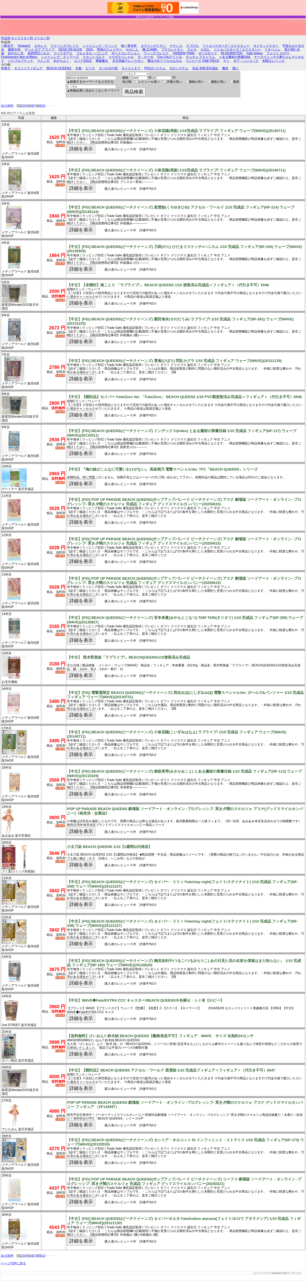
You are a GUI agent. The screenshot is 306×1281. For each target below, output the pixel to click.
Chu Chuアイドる (169, 57)
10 (43, 105)
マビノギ (43, 60)
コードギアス (62, 53)
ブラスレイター (172, 49)
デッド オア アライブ (39, 49)
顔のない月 (16, 53)
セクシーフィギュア (295, 21)
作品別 (5, 38)
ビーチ (90, 68)
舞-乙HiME (149, 49)
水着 (78, 68)
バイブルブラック (20, 60)
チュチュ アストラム (200, 57)
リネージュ (272, 49)
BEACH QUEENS (58, 68)
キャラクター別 (22, 38)
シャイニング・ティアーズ (60, 57)
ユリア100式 (83, 60)
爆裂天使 (14, 49)
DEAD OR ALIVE (70, 49)
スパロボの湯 (108, 68)
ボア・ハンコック (245, 60)
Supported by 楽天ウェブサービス (286, 1273)
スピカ (192, 49)
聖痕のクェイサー (109, 49)
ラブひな (192, 45)
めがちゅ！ (61, 60)
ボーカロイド (207, 53)
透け (235, 68)
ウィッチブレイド (156, 53)
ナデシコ (176, 45)
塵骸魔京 (102, 60)
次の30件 (7, 105)
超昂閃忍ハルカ (39, 53)
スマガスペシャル (121, 57)
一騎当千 (7, 45)
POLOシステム (154, 68)
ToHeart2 (23, 45)
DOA (89, 49)
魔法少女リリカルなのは (164, 60)
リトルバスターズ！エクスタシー (226, 45)
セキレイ (40, 45)
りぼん (205, 49)
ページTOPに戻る (13, 1263)
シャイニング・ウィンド (100, 45)
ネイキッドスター (265, 45)
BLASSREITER (231, 53)
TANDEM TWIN (183, 53)
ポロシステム (178, 68)
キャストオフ (131, 68)
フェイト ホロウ (277, 53)
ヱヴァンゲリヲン (153, 45)
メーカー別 (42, 38)
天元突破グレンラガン (127, 60)
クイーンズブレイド (65, 45)
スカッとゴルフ (94, 57)
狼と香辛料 (129, 45)
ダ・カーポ (145, 57)
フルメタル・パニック (92, 53)
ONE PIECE (210, 60)
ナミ (226, 60)
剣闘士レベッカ (273, 60)
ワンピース (193, 60)
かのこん (132, 49)
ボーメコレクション (125, 53)
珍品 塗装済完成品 (205, 68)
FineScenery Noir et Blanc (19, 57)
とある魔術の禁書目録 (234, 57)
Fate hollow (254, 53)
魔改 (225, 68)
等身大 (5, 68)
